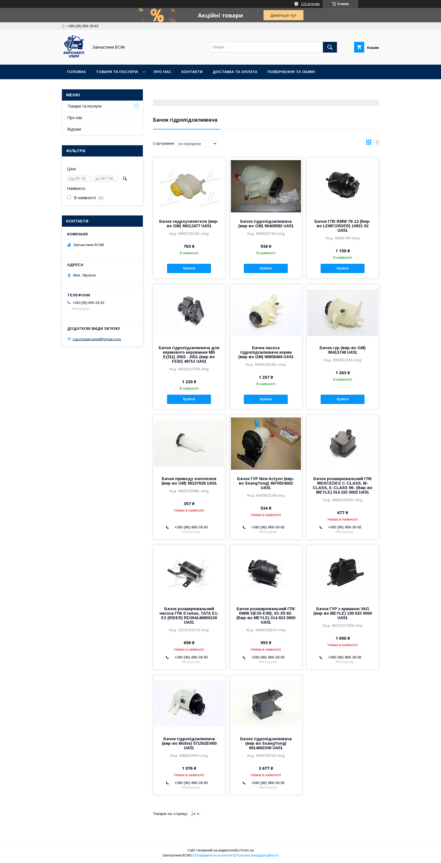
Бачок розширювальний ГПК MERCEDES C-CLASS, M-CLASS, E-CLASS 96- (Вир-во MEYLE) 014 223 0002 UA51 (342, 485)
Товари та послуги (117, 72)
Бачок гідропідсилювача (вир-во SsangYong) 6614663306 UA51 (266, 743)
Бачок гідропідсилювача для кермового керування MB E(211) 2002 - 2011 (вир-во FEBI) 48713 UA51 (189, 355)
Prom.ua (247, 850)
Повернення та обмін (291, 72)
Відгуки (74, 129)
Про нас (162, 72)
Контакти (191, 72)
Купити (189, 268)
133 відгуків (310, 4)
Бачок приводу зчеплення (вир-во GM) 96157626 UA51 (189, 480)
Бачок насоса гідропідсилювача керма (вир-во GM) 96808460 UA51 (266, 352)
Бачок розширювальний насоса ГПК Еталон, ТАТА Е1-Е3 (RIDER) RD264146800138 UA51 (189, 615)
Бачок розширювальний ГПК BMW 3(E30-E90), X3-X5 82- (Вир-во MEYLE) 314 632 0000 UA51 (265, 615)
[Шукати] (330, 47)
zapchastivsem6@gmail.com (97, 339)
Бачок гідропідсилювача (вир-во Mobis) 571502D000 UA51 (189, 743)
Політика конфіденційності (257, 855)
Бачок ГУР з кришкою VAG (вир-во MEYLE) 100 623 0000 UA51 (342, 613)
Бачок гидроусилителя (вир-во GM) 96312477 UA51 (189, 223)
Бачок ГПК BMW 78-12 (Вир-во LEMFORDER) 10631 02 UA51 (342, 226)
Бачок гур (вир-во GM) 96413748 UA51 (343, 350)
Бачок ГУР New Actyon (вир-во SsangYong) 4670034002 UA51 (265, 483)
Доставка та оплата (235, 72)
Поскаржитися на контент (213, 855)
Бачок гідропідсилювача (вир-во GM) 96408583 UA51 (266, 223)
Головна (76, 72)
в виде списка (376, 143)
